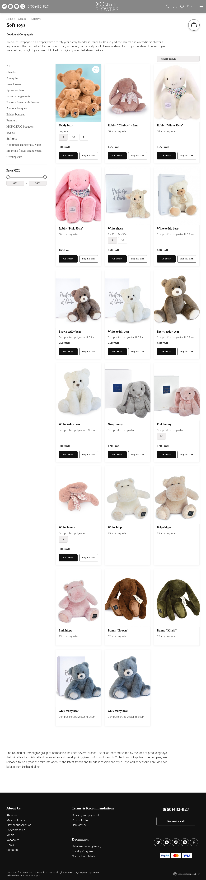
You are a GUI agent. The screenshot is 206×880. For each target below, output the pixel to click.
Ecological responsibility (189, 874)
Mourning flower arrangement (24, 150)
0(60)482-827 (38, 6)
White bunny (67, 527)
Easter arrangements (18, 96)
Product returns (82, 820)
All (8, 66)
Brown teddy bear (70, 331)
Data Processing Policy (86, 846)
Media (10, 835)
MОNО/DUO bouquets (20, 126)
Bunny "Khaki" (167, 630)
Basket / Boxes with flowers (22, 102)
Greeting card (14, 156)
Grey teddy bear (69, 711)
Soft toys (11, 138)
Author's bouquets (17, 108)
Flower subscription (18, 825)
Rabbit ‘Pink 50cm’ (71, 228)
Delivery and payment (85, 815)
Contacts (12, 849)
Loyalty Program (82, 851)
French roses (13, 84)
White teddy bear (167, 228)
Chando (10, 72)
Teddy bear (66, 125)
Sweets (10, 132)
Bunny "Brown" (118, 630)
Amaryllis (12, 78)
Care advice (79, 825)
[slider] (8, 177)
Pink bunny (164, 424)
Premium (11, 120)
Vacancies (12, 840)
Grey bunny (115, 424)
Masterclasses (15, 820)
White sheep (115, 228)
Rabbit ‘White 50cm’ (170, 125)
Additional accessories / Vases (23, 144)
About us (11, 815)
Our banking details (83, 856)
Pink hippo (65, 630)
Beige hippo (164, 527)
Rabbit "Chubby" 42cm (123, 125)
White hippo (115, 527)
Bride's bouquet (15, 114)
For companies (15, 830)
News (10, 845)
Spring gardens (15, 90)
